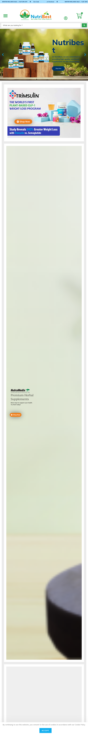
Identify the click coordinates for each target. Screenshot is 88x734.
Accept (45, 730)
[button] (5, 16)
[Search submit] (84, 25)
